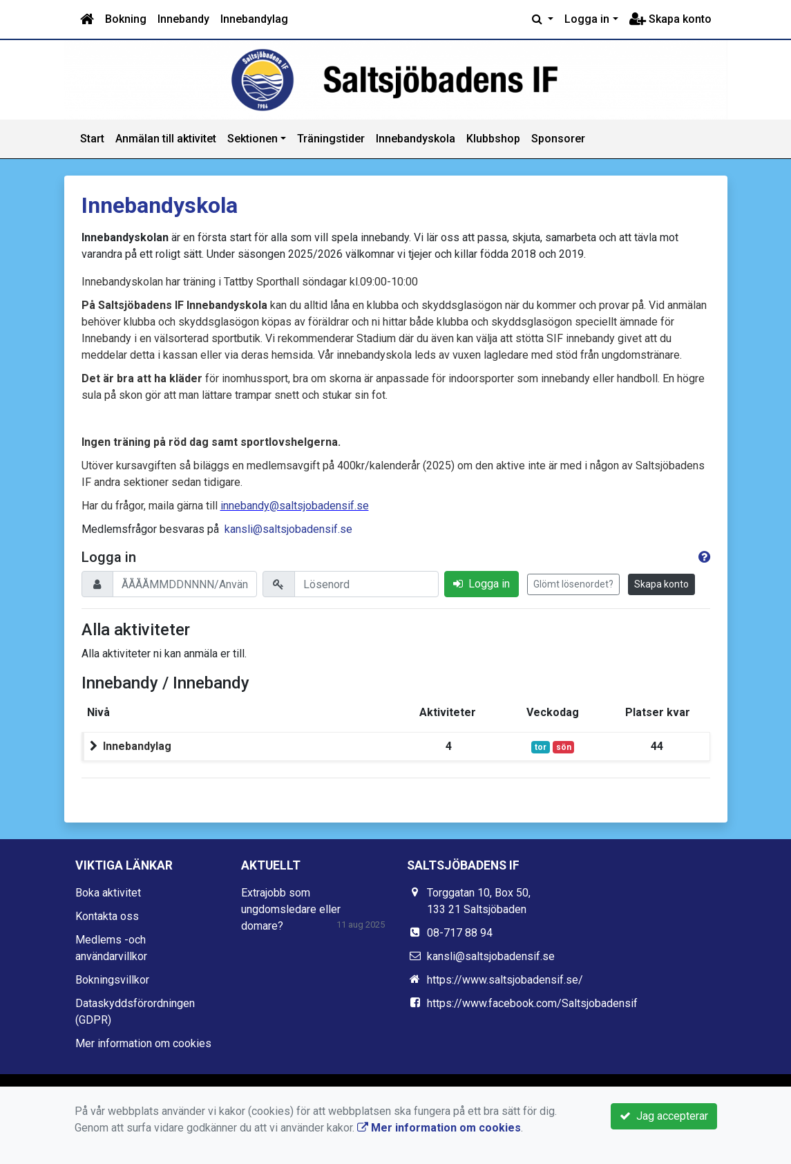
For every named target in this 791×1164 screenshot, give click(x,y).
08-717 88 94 (460, 932)
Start (92, 138)
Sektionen (252, 138)
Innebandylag (254, 19)
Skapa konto (670, 19)
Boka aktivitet (108, 892)
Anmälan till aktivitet (165, 138)
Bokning (125, 19)
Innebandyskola (415, 138)
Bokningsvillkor (112, 979)
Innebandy (183, 19)
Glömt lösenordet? (573, 584)
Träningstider (331, 138)
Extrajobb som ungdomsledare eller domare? (291, 909)
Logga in (586, 19)
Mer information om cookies (143, 1043)
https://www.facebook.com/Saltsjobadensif (532, 1003)
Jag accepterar (664, 1116)
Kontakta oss (107, 916)
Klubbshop (493, 138)
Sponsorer (558, 138)
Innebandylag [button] (137, 746)
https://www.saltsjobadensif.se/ (505, 979)
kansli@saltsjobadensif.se (288, 529)
